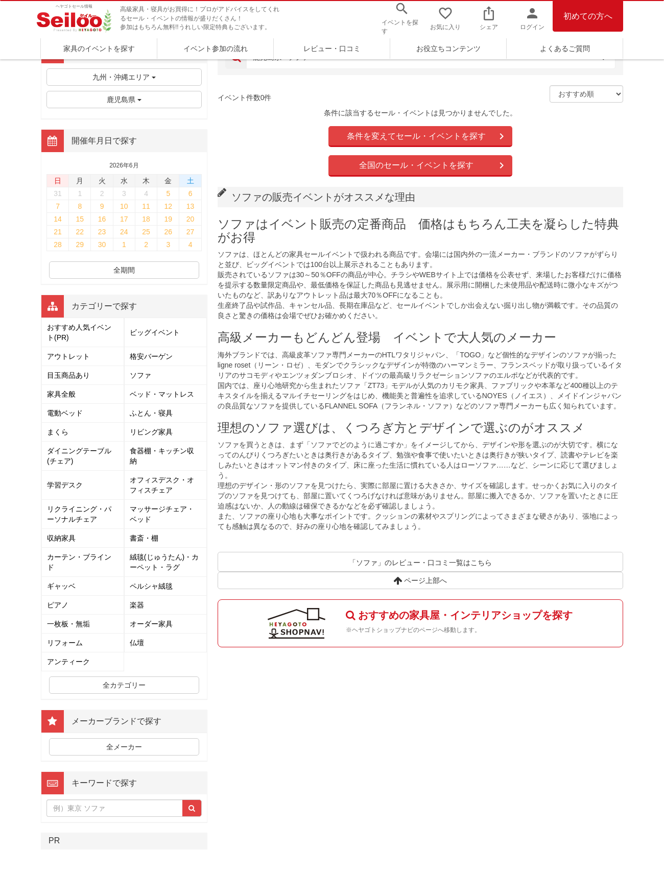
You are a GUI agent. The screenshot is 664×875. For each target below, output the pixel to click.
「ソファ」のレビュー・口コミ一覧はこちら (420, 562)
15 (80, 219)
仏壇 (137, 643)
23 (102, 232)
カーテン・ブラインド (79, 562)
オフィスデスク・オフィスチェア (162, 485)
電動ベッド (65, 413)
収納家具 (61, 538)
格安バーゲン (151, 356)
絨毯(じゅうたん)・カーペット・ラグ (164, 562)
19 (168, 219)
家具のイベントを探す (99, 48)
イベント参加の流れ (215, 48)
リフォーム (65, 643)
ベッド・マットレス (162, 394)
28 (58, 244)
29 (80, 244)
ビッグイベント (155, 332)
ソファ (140, 375)
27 (190, 232)
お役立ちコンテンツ (448, 48)
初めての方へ (587, 16)
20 (190, 219)
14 (58, 219)
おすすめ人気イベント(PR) (79, 332)
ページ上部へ (420, 580)
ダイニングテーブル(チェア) (79, 456)
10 (124, 206)
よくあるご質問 (565, 48)
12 (168, 206)
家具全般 (61, 394)
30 (102, 244)
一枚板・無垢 (68, 624)
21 (58, 232)
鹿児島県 (124, 99)
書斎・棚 (144, 538)
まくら (57, 432)
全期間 (124, 270)
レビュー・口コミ (332, 48)
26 (168, 232)
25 (146, 232)
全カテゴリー (124, 685)
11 (146, 206)
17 (124, 219)
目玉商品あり (68, 375)
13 (190, 206)
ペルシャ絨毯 (151, 586)
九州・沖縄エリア (124, 77)
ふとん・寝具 (151, 413)
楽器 (137, 605)
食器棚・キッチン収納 (162, 456)
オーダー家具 (151, 624)
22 (80, 232)
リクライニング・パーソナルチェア (79, 514)
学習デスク (65, 485)
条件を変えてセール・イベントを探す (416, 136)
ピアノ (57, 605)
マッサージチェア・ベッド (162, 514)
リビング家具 (151, 432)
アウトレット (68, 356)
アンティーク (68, 662)
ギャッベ (61, 586)
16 (102, 219)
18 (146, 219)
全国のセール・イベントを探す (416, 165)
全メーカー (124, 747)
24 (124, 232)
